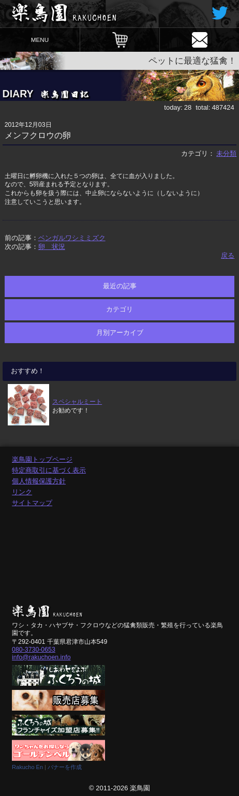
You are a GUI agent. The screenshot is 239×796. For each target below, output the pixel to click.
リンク (22, 492)
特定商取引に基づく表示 (49, 470)
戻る (227, 255)
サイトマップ (32, 503)
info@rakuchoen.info (41, 657)
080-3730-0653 (33, 649)
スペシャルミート (77, 401)
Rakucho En (27, 767)
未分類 (226, 153)
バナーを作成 (65, 767)
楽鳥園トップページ (42, 459)
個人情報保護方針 (39, 481)
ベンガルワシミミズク (72, 238)
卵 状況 (51, 246)
